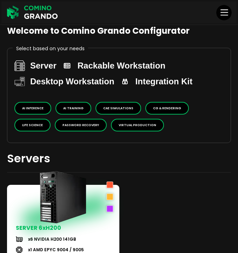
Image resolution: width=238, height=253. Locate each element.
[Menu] (224, 12)
